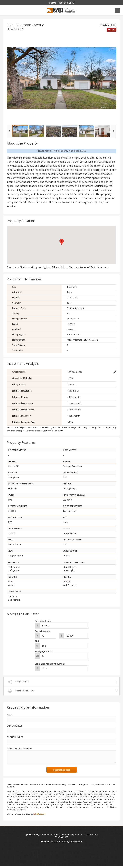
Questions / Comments (19, 748)
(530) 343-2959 (66, 2)
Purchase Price (43, 620)
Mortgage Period (44, 651)
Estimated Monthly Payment (50, 663)
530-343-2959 (61, 837)
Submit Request (61, 769)
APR (37, 641)
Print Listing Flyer (25, 690)
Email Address (15, 725)
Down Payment (43, 631)
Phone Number (15, 737)
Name (10, 714)
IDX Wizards (38, 814)
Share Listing (22, 681)
